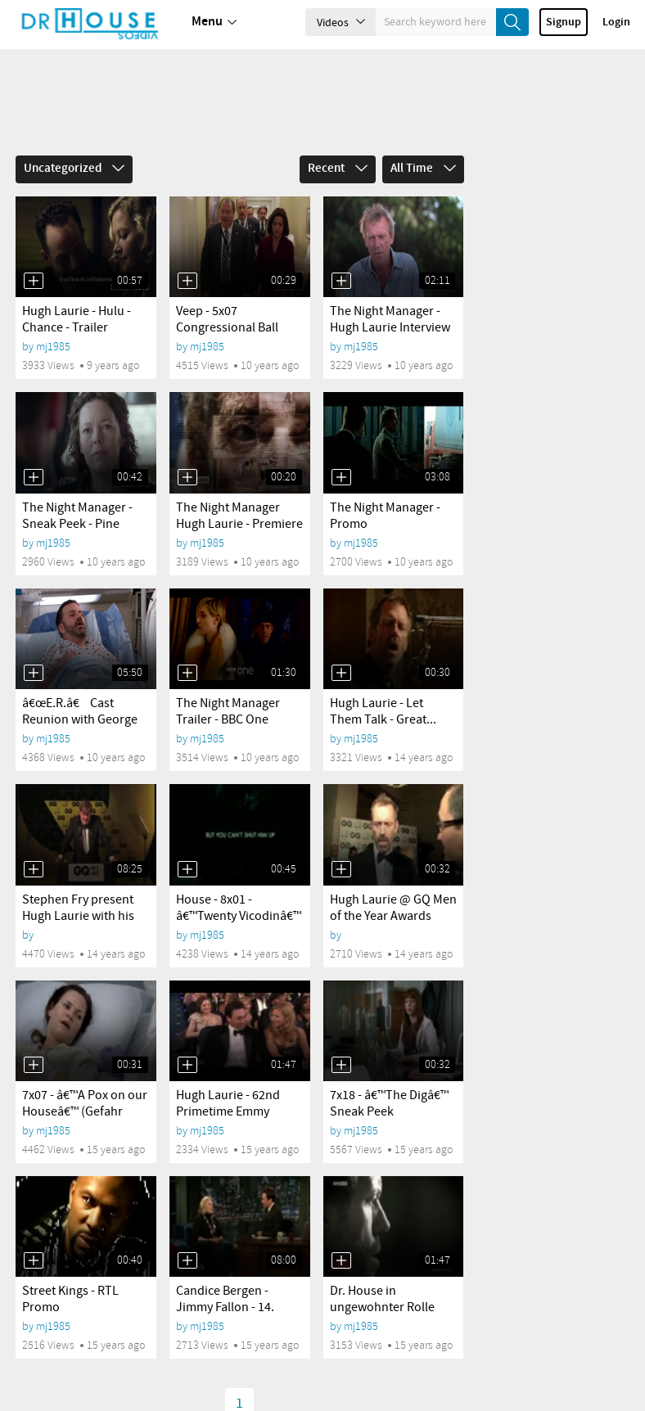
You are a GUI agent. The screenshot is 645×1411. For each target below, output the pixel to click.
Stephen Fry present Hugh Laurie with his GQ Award (78, 916)
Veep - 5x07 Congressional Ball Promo (227, 328)
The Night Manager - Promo (385, 516)
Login (616, 22)
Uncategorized (74, 168)
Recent (338, 168)
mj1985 (53, 347)
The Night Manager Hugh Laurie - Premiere (239, 516)
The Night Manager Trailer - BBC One (228, 711)
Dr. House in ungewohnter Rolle (382, 1299)
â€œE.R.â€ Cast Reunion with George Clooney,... (80, 720)
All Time (423, 168)
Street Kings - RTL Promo (70, 1299)
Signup (563, 22)
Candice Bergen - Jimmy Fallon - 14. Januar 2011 (225, 1307)
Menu (214, 22)
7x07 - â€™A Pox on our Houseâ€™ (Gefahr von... (84, 1112)
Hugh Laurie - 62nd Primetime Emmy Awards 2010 (228, 1112)
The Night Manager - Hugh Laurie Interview (390, 319)
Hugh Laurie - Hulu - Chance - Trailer (76, 319)
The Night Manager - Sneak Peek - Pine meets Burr (77, 524)
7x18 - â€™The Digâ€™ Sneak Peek (389, 1103)
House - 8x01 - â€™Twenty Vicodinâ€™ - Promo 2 (238, 916)
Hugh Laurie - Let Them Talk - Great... (383, 711)
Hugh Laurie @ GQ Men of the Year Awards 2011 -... (393, 916)
